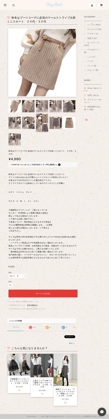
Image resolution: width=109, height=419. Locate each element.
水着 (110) (92, 38)
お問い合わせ (93, 95)
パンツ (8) (91, 66)
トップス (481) (94, 25)
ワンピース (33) (94, 29)
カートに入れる (43, 293)
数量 (10, 282)
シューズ (91, 57)
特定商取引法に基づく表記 (92, 108)
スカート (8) (92, 70)
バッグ (90, 61)
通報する (72, 343)
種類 (10, 272)
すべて (16, 327)
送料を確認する (32, 305)
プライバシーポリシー (74, 417)
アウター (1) (92, 33)
